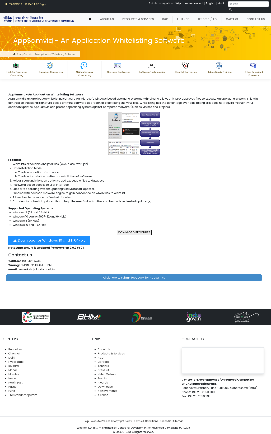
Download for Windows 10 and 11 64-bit (49, 240)
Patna (12, 387)
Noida (12, 378)
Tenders (203, 19)
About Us (107, 19)
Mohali (12, 370)
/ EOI (213, 19)
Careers (232, 19)
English (210, 3)
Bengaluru (15, 349)
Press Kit (103, 370)
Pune (11, 391)
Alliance (183, 19)
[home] (90, 19)
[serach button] (230, 9)
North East (15, 383)
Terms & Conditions (146, 421)
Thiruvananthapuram (22, 395)
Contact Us (255, 19)
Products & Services (138, 19)
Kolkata (13, 366)
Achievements (107, 391)
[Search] (248, 4)
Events (102, 378)
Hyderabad (16, 362)
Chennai (14, 353)
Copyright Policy (122, 421)
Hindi (220, 3)
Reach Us (165, 421)
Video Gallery (107, 374)
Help (86, 421)
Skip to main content (189, 3)
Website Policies (100, 421)
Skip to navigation (161, 3)
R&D (165, 19)
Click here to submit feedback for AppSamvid (134, 278)
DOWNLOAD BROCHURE (134, 232)
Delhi (11, 358)
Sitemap (178, 421)
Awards (103, 383)
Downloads (105, 387)
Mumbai (13, 374)
